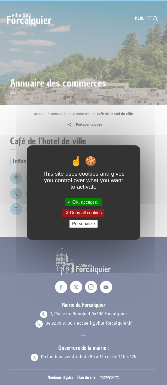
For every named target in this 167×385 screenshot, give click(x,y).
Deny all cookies (83, 212)
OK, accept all (83, 202)
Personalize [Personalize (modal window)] (83, 223)
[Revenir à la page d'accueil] (29, 29)
